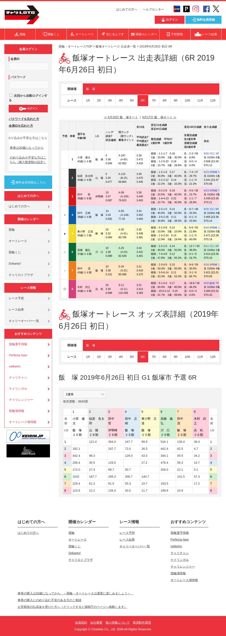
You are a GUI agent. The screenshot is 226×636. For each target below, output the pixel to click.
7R (154, 100)
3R (110, 100)
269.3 (112, 476)
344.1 (164, 455)
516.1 (164, 441)
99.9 (144, 441)
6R (143, 100)
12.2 (92, 490)
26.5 (144, 448)
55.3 (128, 483)
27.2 (144, 462)
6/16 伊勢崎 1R (212, 227)
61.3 (92, 483)
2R (99, 100)
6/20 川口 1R (211, 153)
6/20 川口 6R (211, 209)
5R (132, 100)
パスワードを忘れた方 (24, 119)
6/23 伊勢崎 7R (212, 190)
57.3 (197, 476)
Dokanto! (15, 263)
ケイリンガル (18, 388)
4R (121, 100)
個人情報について (117, 622)
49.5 (180, 455)
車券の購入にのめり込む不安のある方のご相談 (49, 600)
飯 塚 (90, 89)
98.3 (92, 455)
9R (176, 100)
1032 (76, 476)
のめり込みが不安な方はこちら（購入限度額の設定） (28, 160)
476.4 (164, 462)
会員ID (15, 59)
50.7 (128, 469)
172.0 (76, 469)
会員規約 (81, 622)
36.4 (197, 441)
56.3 (180, 462)
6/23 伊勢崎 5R (212, 172)
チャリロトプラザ (21, 275)
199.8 (164, 490)
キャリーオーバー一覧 (24, 321)
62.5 (180, 448)
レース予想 (16, 298)
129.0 (129, 455)
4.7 (196, 448)
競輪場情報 (16, 411)
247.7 (129, 441)
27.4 (92, 469)
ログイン (28, 109)
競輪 (12, 229)
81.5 (111, 483)
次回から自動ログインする (28, 98)
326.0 (164, 469)
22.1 (180, 469)
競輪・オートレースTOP (75, 46)
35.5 (92, 462)
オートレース (18, 241)
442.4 (164, 448)
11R (200, 100)
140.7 (145, 476)
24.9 (180, 490)
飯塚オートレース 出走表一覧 (116, 46)
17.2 (197, 483)
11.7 (144, 490)
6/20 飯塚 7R (211, 283)
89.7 (111, 469)
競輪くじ (15, 252)
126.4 (181, 441)
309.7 (129, 476)
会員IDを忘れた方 (21, 125)
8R (165, 100)
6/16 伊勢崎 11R (213, 264)
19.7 (144, 483)
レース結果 (16, 309)
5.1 (196, 469)
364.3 (112, 441)
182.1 (76, 448)
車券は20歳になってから (27, 147)
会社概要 (96, 622)
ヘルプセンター (153, 9)
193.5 (164, 483)
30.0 (128, 490)
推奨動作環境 (142, 622)
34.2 (197, 455)
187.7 (93, 476)
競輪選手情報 (18, 344)
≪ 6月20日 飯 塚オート (121, 117)
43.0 (144, 455)
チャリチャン (18, 377)
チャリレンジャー (21, 399)
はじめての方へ (126, 9)
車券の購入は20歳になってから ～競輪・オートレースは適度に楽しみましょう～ (76, 593)
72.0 (128, 448)
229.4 (76, 483)
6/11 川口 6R (211, 246)
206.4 (76, 462)
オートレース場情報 (22, 422)
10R (187, 100)
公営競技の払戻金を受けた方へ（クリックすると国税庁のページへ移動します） (72, 607)
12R (213, 100)
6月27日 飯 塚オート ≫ (159, 117)
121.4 (93, 441)
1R (88, 100)
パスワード (18, 77)
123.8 (76, 490)
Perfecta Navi (18, 355)
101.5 (181, 476)
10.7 (197, 462)
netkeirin (14, 366)
